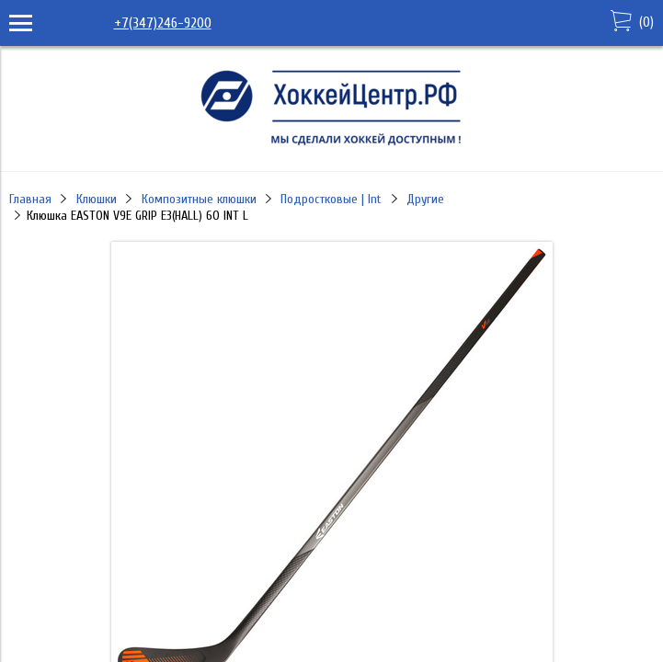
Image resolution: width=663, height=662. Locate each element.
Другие (425, 199)
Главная (30, 199)
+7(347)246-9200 (162, 23)
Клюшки (96, 199)
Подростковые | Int (331, 199)
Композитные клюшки (199, 199)
